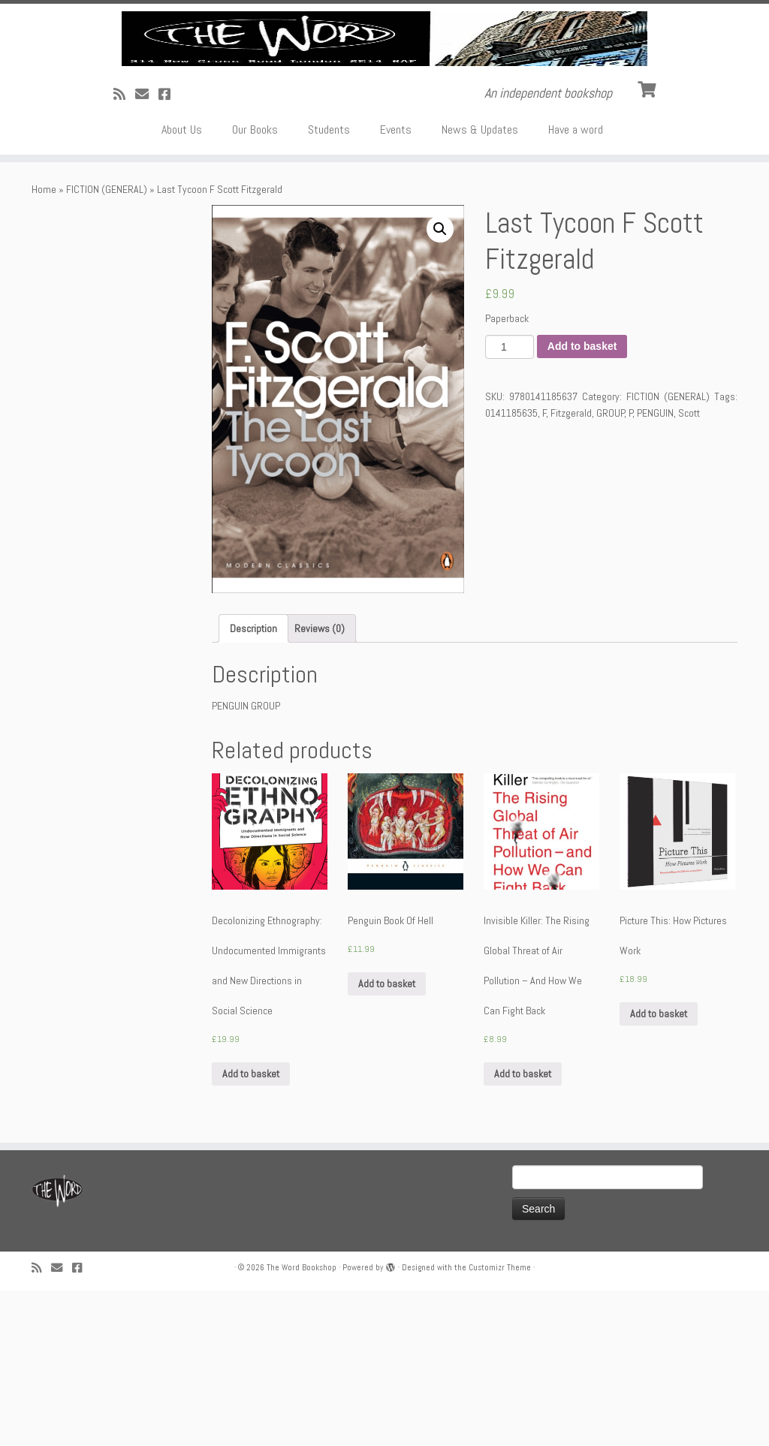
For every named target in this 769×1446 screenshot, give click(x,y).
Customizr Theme (500, 1422)
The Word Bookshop (301, 1422)
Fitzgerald (571, 568)
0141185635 (511, 568)
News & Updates (480, 285)
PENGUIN (655, 568)
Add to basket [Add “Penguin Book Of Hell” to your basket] (386, 1139)
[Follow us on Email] (146, 249)
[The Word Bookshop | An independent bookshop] (384, 116)
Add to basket (582, 502)
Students (329, 285)
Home (44, 344)
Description (253, 784)
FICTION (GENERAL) (106, 344)
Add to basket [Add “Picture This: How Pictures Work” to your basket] (658, 1169)
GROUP (610, 568)
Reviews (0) (319, 784)
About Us (181, 285)
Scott (689, 568)
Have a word (575, 285)
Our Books (255, 285)
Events (396, 285)
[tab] (253, 784)
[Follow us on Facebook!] (169, 249)
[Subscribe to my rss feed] (124, 249)
